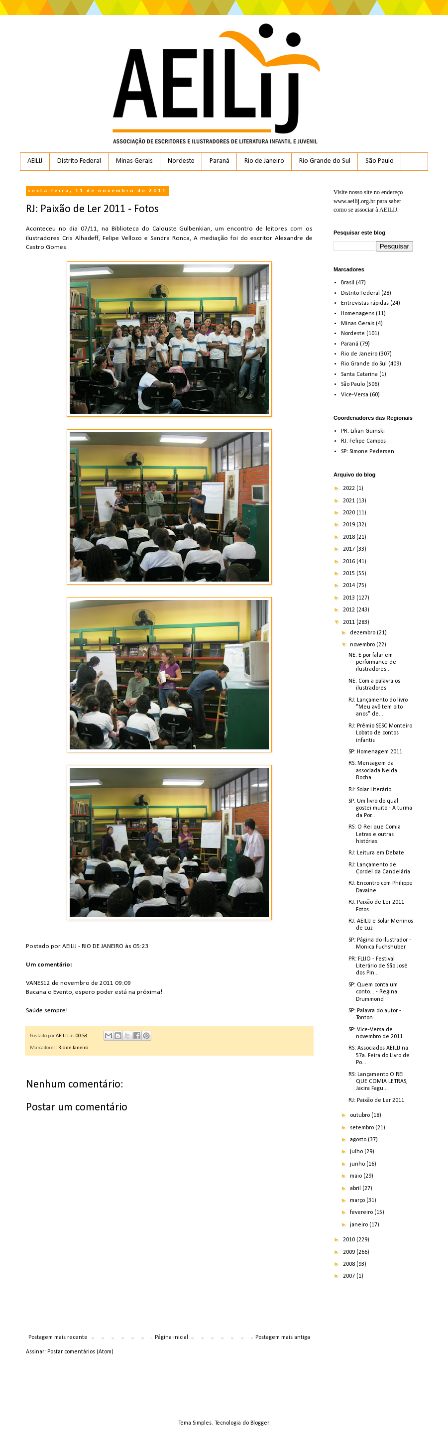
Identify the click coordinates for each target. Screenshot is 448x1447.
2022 (349, 488)
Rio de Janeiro (264, 161)
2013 (349, 598)
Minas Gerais (134, 161)
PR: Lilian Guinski (363, 431)
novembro (363, 645)
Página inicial (171, 1337)
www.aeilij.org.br (354, 201)
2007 (349, 1276)
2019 (349, 525)
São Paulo (379, 161)
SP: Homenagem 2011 (375, 752)
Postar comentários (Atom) (80, 1352)
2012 (349, 610)
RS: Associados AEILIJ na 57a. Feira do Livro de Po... (379, 1055)
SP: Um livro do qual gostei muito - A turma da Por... (380, 808)
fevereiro (362, 1212)
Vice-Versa (354, 395)
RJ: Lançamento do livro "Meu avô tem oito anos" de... (378, 707)
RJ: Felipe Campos (363, 441)
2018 (349, 537)
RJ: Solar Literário (369, 790)
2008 (349, 1264)
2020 (349, 513)
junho (358, 1164)
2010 (349, 1240)
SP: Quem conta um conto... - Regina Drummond (373, 992)
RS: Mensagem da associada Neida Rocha (372, 770)
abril (356, 1189)
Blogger (259, 1423)
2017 (349, 549)
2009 (349, 1252)
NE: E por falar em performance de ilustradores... (372, 662)
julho (357, 1152)
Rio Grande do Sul (324, 161)
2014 (349, 586)
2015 (349, 574)
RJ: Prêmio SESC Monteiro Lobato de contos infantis (380, 733)
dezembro (363, 633)
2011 (349, 622)
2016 (349, 562)
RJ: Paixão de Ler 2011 (376, 1100)
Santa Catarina (359, 374)
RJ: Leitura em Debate (376, 853)
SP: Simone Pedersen (367, 452)
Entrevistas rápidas (365, 303)
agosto (359, 1140)
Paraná (219, 161)
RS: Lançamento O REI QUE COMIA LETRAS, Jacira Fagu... (378, 1082)
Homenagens (357, 314)
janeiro (359, 1225)
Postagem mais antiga (282, 1337)
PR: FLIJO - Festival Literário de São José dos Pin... (378, 966)
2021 (349, 501)
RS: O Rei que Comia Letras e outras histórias (374, 834)
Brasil (347, 283)
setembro (362, 1128)
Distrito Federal (79, 161)
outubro (360, 1115)
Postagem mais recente (58, 1337)
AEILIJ (34, 161)
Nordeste (181, 161)
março (358, 1201)
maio (356, 1176)
